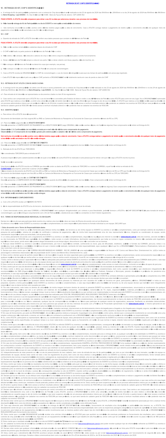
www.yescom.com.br (128, 237)
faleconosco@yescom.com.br (89, 424)
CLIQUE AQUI (6, 169)
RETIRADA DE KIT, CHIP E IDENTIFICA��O (82, 3)
